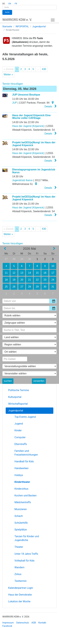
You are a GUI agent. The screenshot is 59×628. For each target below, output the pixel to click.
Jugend (18, 423)
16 (45, 272)
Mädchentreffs (22, 502)
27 (6, 259)
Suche (7, 12)
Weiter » (8, 74)
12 (14, 272)
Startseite (7, 26)
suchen (8, 381)
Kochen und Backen (25, 495)
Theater (18, 546)
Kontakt (42, 622)
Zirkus (17, 574)
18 (6, 279)
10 (53, 266)
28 (14, 259)
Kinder (18, 430)
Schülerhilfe (21, 522)
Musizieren (20, 509)
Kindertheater (22, 481)
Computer (20, 437)
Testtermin (20, 580)
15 (37, 272)
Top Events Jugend (25, 416)
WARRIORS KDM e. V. (17, 20)
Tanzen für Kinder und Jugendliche (26, 538)
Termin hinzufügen (12, 83)
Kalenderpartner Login (20, 587)
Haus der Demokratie (20, 594)
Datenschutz (22, 622)
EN (9, 3)
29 (21, 259)
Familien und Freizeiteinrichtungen (26, 452)
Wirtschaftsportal (18, 403)
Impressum (8, 622)
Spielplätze (20, 529)
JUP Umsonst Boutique (26, 94)
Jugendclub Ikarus (22, 180)
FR (16, 3)
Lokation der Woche (19, 601)
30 (29, 259)
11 (6, 272)
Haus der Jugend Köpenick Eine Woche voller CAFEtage (31, 116)
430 (44, 69)
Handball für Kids (24, 461)
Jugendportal (39, 26)
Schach (18, 516)
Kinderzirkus (21, 488)
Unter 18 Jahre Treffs (26, 553)
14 (29, 272)
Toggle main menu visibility (53, 19)
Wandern (19, 567)
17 (52, 272)
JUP (14, 102)
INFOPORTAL (22, 26)
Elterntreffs (20, 444)
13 (22, 272)
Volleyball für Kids (24, 560)
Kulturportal (14, 396)
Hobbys (18, 475)
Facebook (7, 626)
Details (51, 106)
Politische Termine (18, 390)
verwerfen (38, 381)
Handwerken (21, 468)
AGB (33, 622)
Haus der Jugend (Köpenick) (28, 126)
